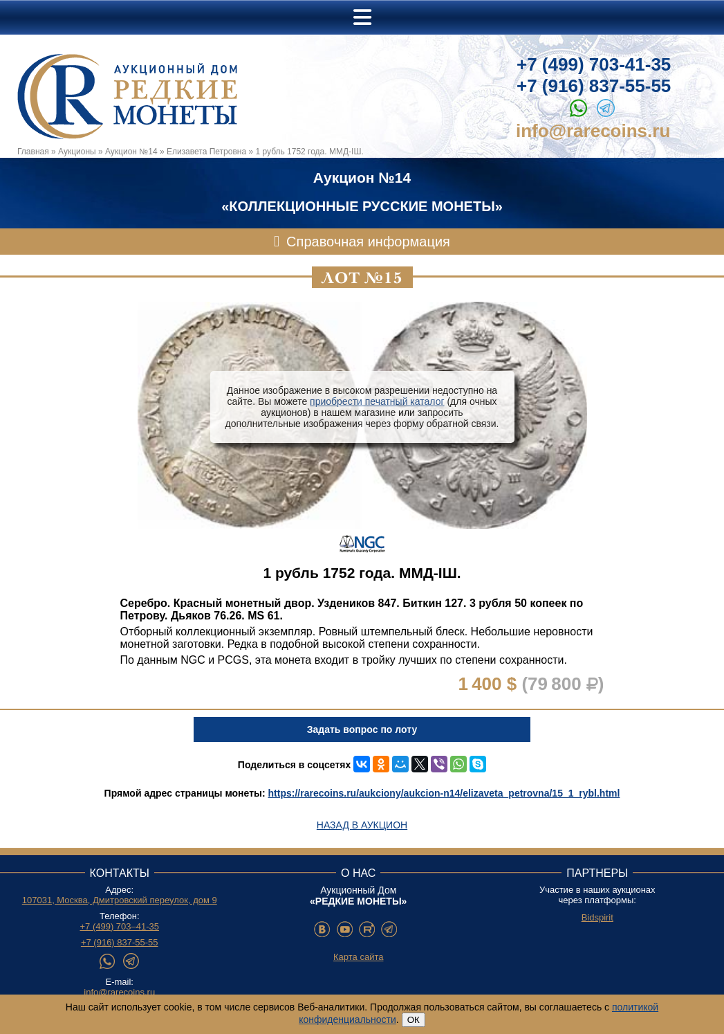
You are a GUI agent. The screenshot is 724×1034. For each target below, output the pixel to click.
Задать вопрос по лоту (362, 729)
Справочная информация (368, 241)
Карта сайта (358, 957)
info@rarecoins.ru (593, 130)
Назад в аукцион (362, 825)
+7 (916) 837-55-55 (594, 85)
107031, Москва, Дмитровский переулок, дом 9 (119, 900)
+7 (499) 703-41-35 (594, 64)
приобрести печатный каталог (377, 401)
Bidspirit (597, 917)
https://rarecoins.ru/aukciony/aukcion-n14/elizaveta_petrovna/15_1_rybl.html (444, 793)
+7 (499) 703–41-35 (119, 926)
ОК (413, 1020)
